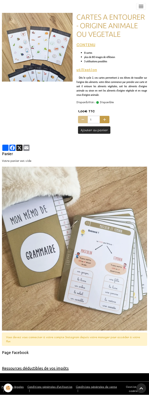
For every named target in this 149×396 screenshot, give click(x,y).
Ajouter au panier (94, 130)
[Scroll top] (141, 388)
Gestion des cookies (134, 389)
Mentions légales (13, 387)
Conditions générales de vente (96, 387)
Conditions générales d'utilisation (49, 387)
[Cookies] (8, 388)
